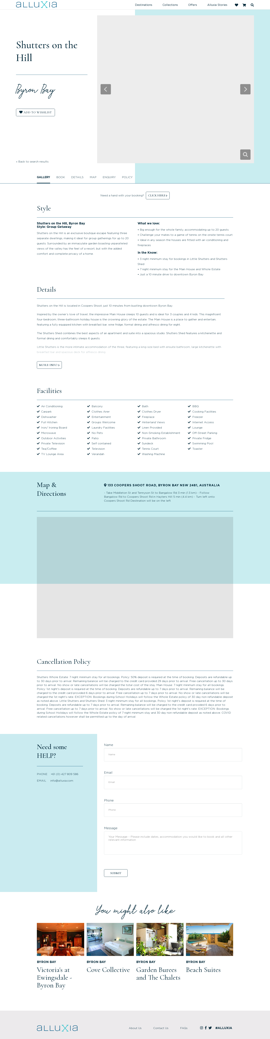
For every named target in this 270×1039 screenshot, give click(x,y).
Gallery (43, 177)
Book (60, 177)
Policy (127, 177)
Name (108, 745)
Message (110, 828)
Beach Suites (203, 969)
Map (93, 177)
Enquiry (109, 177)
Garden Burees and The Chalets (158, 973)
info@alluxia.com (61, 780)
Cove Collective (108, 969)
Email (108, 772)
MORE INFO (48, 365)
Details (77, 177)
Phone (109, 800)
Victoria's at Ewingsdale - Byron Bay (54, 977)
